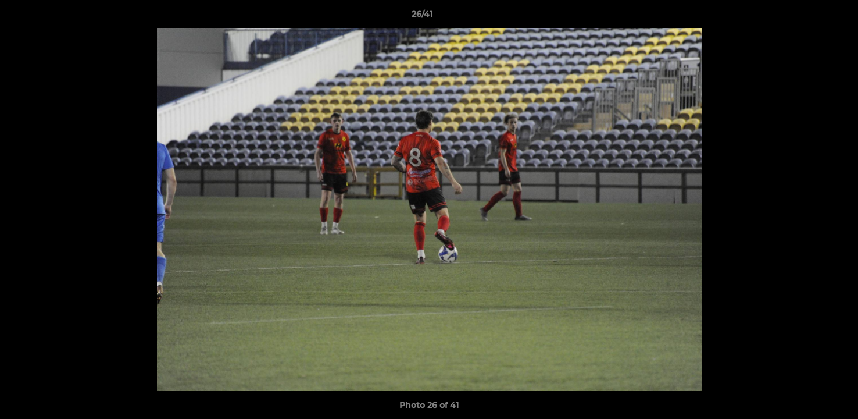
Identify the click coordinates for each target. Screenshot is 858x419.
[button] (809, 17)
